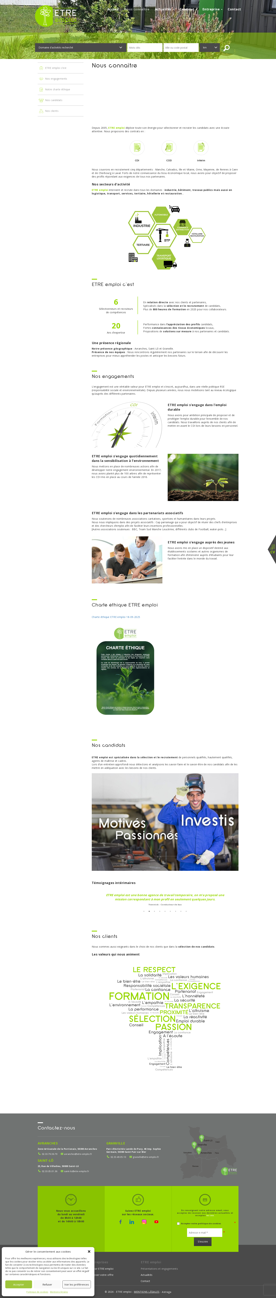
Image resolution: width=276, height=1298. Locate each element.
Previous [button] (89, 898)
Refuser (47, 1284)
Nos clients (49, 111)
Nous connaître (137, 9)
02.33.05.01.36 (49, 1171)
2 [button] (149, 911)
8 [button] (181, 911)
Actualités (164, 9)
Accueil (113, 9)
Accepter (18, 1284)
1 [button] (144, 911)
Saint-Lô (46, 1160)
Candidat (188, 9)
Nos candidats (50, 100)
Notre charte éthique (54, 89)
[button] (89, 1251)
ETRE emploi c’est (53, 68)
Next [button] (241, 898)
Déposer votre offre (101, 1275)
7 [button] (175, 911)
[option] (165, 898)
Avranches (48, 1143)
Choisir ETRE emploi (101, 1268)
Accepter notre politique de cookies (199, 1223)
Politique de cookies (37, 1291)
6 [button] (170, 911)
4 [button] (160, 911)
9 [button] (186, 911)
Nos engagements (53, 79)
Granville (115, 1143)
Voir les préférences (76, 1284)
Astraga (166, 1292)
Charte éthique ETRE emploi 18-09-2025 (116, 617)
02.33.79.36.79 (49, 1154)
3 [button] (154, 911)
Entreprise (212, 9)
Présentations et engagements (159, 1268)
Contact (234, 9)
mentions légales (146, 1291)
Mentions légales (59, 1291)
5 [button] (165, 911)
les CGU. (210, 1215)
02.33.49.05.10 (118, 1157)
